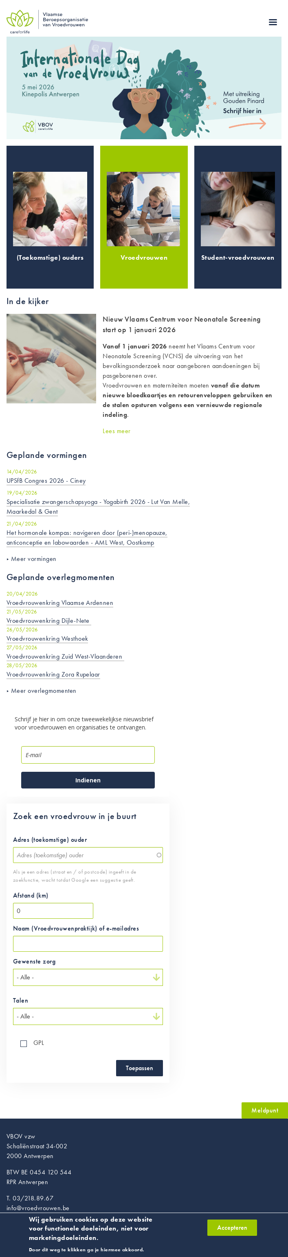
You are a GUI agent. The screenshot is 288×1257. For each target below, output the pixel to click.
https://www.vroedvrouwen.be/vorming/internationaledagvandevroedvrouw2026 (144, 88)
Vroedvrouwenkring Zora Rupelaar (53, 674)
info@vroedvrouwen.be (38, 1208)
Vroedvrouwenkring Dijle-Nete (49, 620)
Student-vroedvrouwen (238, 257)
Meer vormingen (34, 558)
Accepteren (232, 1230)
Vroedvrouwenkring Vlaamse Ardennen (60, 602)
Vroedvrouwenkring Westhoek (47, 638)
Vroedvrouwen (144, 257)
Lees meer (116, 431)
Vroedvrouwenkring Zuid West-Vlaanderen (65, 656)
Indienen (88, 780)
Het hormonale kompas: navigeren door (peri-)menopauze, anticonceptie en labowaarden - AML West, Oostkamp (87, 537)
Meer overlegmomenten (44, 690)
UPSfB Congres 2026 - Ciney (46, 480)
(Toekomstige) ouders (50, 257)
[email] (88, 755)
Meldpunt (264, 1110)
